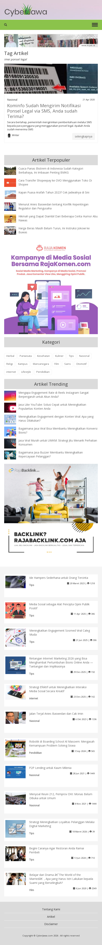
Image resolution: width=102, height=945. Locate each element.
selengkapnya (83, 136)
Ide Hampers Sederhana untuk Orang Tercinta (58, 578)
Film (56, 364)
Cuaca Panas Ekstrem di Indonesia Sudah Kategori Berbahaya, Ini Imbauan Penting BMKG (50, 170)
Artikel (51, 917)
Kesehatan (43, 356)
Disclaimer (51, 924)
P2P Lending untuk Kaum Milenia (50, 768)
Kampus (23, 364)
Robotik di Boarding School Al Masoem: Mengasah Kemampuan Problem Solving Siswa (61, 743)
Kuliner (59, 356)
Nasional (12, 99)
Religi (9, 364)
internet (11, 372)
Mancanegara (41, 364)
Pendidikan (43, 372)
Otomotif (81, 364)
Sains (67, 364)
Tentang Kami (51, 909)
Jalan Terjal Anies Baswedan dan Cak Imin (56, 713)
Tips (71, 356)
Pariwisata (26, 356)
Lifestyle (26, 372)
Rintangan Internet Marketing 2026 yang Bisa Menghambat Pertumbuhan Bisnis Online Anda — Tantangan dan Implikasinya (61, 662)
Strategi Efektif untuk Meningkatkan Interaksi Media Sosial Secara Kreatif (58, 689)
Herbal (10, 356)
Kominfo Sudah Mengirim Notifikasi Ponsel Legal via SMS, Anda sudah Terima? (44, 110)
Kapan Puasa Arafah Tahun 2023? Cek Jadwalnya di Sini (53, 192)
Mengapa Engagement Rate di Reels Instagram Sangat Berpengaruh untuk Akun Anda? (53, 394)
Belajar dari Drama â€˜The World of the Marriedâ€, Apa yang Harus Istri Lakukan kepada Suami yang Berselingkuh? (61, 879)
